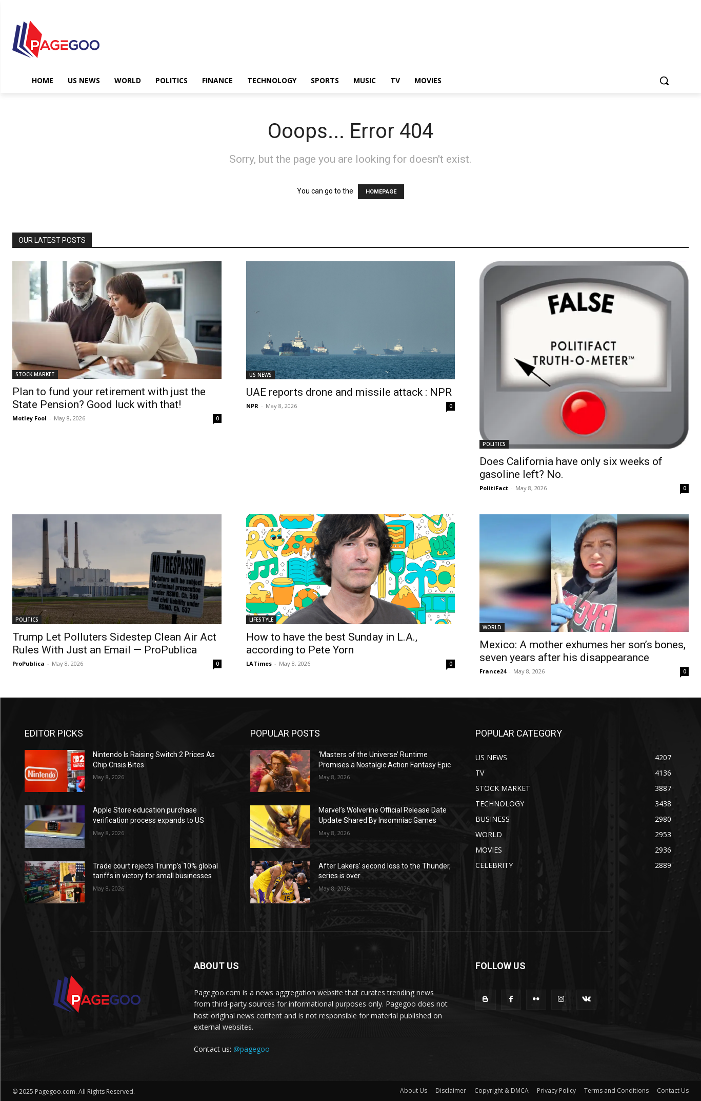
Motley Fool (29, 418)
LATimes (259, 663)
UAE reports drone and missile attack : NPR (349, 392)
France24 (492, 671)
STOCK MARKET (35, 374)
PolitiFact (493, 488)
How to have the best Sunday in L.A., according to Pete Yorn (331, 643)
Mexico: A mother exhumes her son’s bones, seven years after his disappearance (582, 651)
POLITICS (494, 444)
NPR (252, 406)
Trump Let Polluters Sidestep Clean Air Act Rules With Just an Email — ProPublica (114, 643)
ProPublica (28, 663)
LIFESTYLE (261, 619)
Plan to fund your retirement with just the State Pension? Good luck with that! (109, 398)
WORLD (492, 627)
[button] (664, 80)
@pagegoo (251, 1049)
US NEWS (260, 374)
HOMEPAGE (381, 191)
